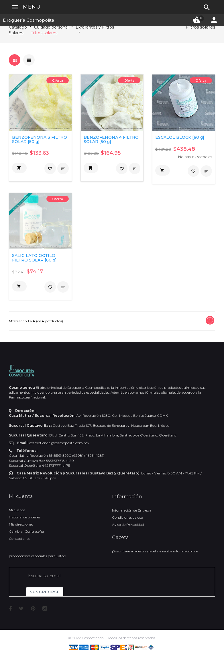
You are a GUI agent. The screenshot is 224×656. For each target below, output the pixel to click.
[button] (19, 168)
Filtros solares (43, 32)
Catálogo (18, 27)
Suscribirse (45, 591)
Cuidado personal (51, 27)
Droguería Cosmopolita (28, 20)
